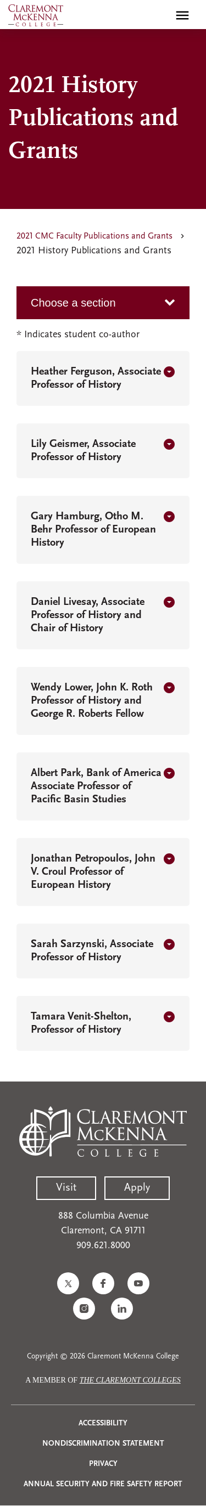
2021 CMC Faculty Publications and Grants (94, 236)
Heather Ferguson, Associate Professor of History (96, 378)
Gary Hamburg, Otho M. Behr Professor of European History (93, 529)
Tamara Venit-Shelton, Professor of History (81, 1023)
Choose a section (73, 303)
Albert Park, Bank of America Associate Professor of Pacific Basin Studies (96, 786)
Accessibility (103, 1423)
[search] (159, 15)
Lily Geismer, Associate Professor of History (83, 451)
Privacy (103, 1464)
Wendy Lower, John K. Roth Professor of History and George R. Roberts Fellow (92, 701)
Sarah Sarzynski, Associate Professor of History (92, 951)
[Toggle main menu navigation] (182, 15)
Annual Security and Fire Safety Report (103, 1484)
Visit (66, 1187)
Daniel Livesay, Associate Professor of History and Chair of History (87, 615)
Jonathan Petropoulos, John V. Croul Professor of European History (93, 872)
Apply (137, 1187)
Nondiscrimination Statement (103, 1444)
